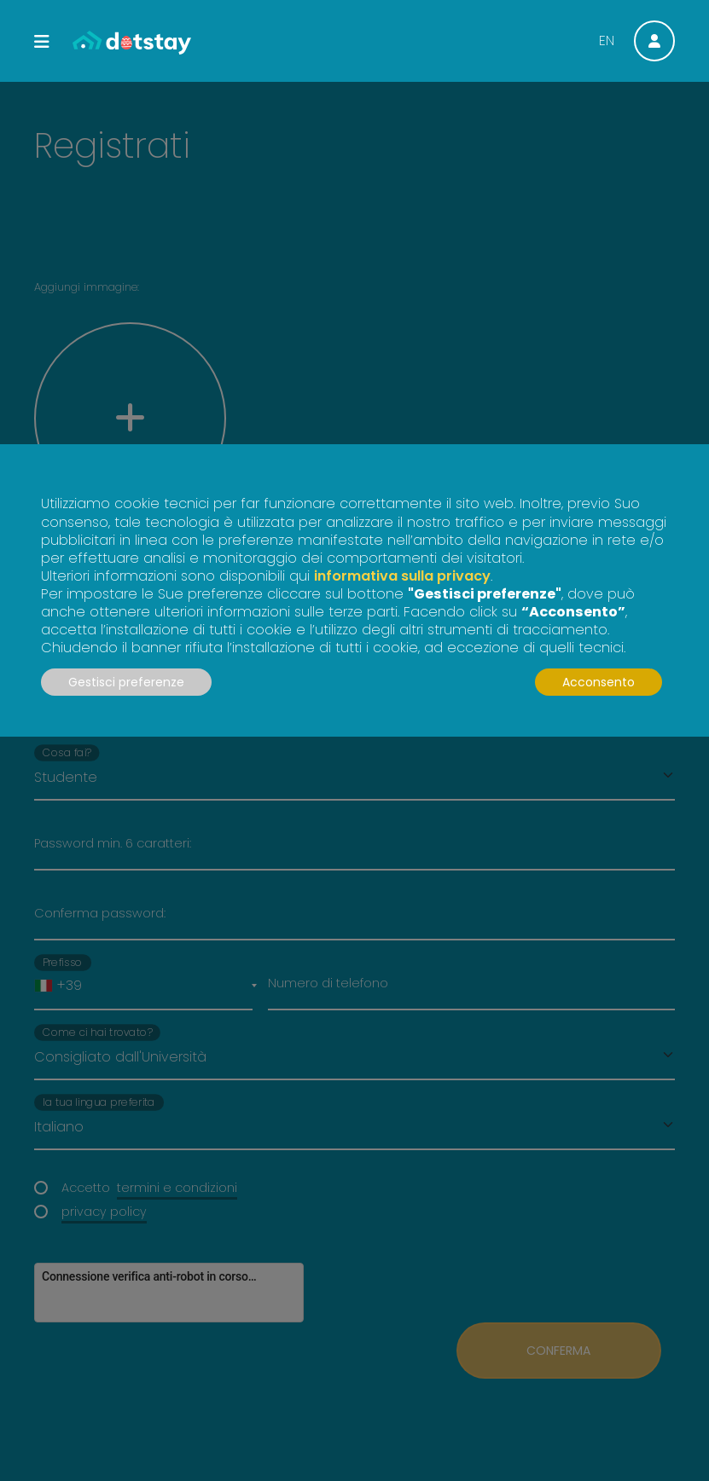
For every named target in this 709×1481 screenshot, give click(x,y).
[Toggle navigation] (41, 41)
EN (606, 40)
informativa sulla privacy (402, 576)
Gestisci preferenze (126, 682)
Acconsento (598, 682)
